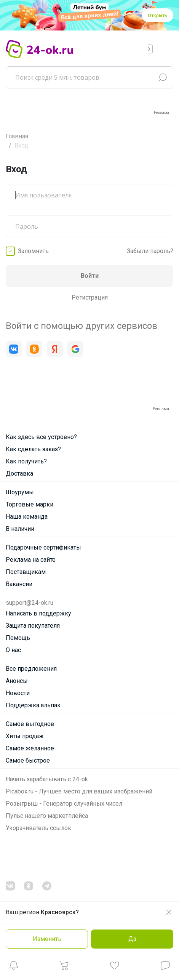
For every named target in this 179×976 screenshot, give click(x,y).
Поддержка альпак (33, 705)
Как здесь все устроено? (41, 437)
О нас (13, 650)
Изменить (47, 938)
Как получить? (26, 461)
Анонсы (17, 680)
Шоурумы (20, 492)
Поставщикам (26, 571)
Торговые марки (29, 504)
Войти (90, 275)
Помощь (18, 637)
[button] (13, 967)
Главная (17, 136)
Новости (18, 693)
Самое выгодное (30, 724)
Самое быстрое (28, 760)
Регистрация (90, 297)
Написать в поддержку (38, 613)
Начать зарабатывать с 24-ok (47, 779)
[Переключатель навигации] (166, 49)
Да (132, 938)
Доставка (19, 473)
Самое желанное (30, 748)
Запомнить (33, 251)
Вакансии (19, 584)
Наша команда (27, 516)
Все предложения (31, 668)
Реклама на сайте (31, 559)
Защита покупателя (33, 625)
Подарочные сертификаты (43, 547)
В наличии (20, 528)
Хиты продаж (25, 736)
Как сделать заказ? (33, 449)
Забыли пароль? (150, 251)
